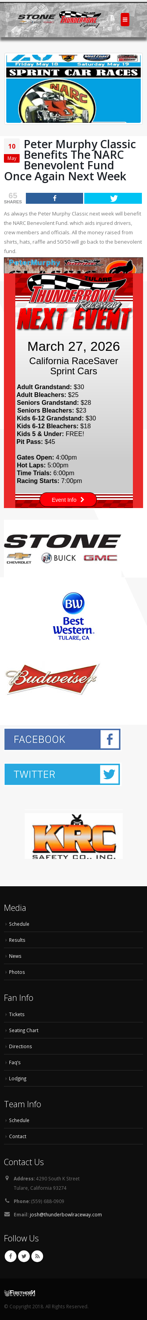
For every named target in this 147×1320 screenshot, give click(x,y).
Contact (17, 1136)
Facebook (10, 1256)
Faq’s (15, 1062)
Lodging (17, 1078)
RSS (37, 1256)
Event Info (68, 500)
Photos (17, 972)
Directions (20, 1046)
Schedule (19, 924)
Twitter (24, 1256)
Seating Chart (23, 1030)
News (15, 956)
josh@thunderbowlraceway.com (66, 1214)
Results (17, 940)
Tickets (17, 1014)
